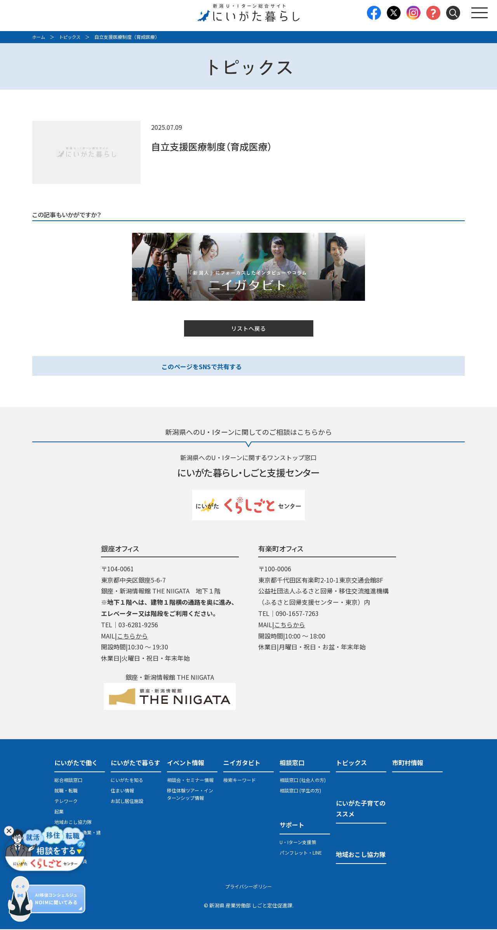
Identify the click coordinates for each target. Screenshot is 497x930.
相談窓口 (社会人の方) (303, 780)
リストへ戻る (248, 328)
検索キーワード (239, 780)
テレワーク (66, 801)
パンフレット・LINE (301, 853)
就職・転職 (66, 791)
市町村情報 (407, 763)
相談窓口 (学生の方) (300, 791)
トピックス (71, 36)
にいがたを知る (127, 780)
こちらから (132, 636)
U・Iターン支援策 (298, 842)
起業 (59, 812)
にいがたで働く (76, 763)
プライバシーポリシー (248, 887)
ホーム (39, 36)
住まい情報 (122, 791)
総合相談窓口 (68, 780)
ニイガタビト (242, 763)
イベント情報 (185, 763)
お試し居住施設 (127, 801)
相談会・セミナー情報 (190, 780)
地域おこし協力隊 (73, 822)
